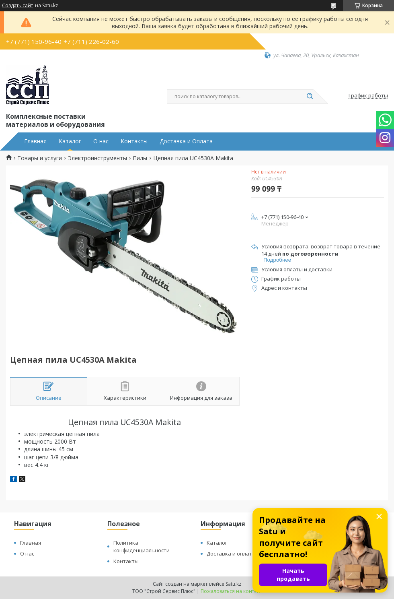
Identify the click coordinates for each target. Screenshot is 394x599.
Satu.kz (233, 583)
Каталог (70, 141)
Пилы (140, 158)
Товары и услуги (39, 158)
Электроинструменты (97, 158)
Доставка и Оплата (186, 141)
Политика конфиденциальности (141, 546)
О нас (101, 141)
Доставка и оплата (231, 553)
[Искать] (310, 96)
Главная (35, 141)
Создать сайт (17, 5)
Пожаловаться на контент (231, 591)
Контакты (134, 141)
